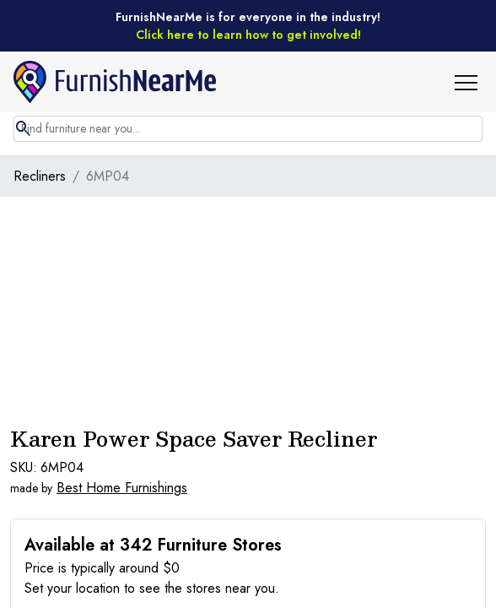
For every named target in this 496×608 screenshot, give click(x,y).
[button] (472, 82)
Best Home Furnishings (122, 487)
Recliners (39, 176)
